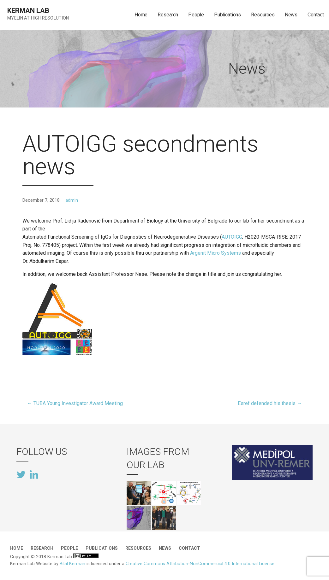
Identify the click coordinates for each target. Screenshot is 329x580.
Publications (227, 15)
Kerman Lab (28, 10)
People (196, 15)
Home (141, 15)
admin (71, 200)
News (291, 15)
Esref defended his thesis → (270, 403)
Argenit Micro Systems (215, 253)
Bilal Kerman (72, 563)
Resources (263, 15)
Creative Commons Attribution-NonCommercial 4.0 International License (200, 563)
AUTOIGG (232, 237)
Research (168, 15)
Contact (316, 15)
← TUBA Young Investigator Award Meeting (75, 403)
